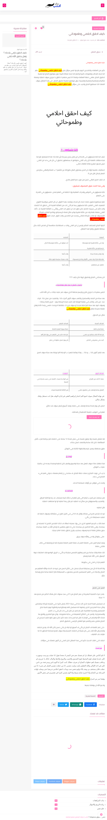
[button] (90, 704)
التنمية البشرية (98, 28)
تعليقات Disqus (40, 781)
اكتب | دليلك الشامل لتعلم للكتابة (77, 816)
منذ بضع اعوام (21, 49)
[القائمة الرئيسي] (102, 5)
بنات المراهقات (79, 800)
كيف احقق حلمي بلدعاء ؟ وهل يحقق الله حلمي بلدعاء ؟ (15, 56)
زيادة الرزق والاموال (79, 804)
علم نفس (79, 809)
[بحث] (4, 5)
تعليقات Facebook (54, 781)
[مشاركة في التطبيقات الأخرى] (54, 704)
